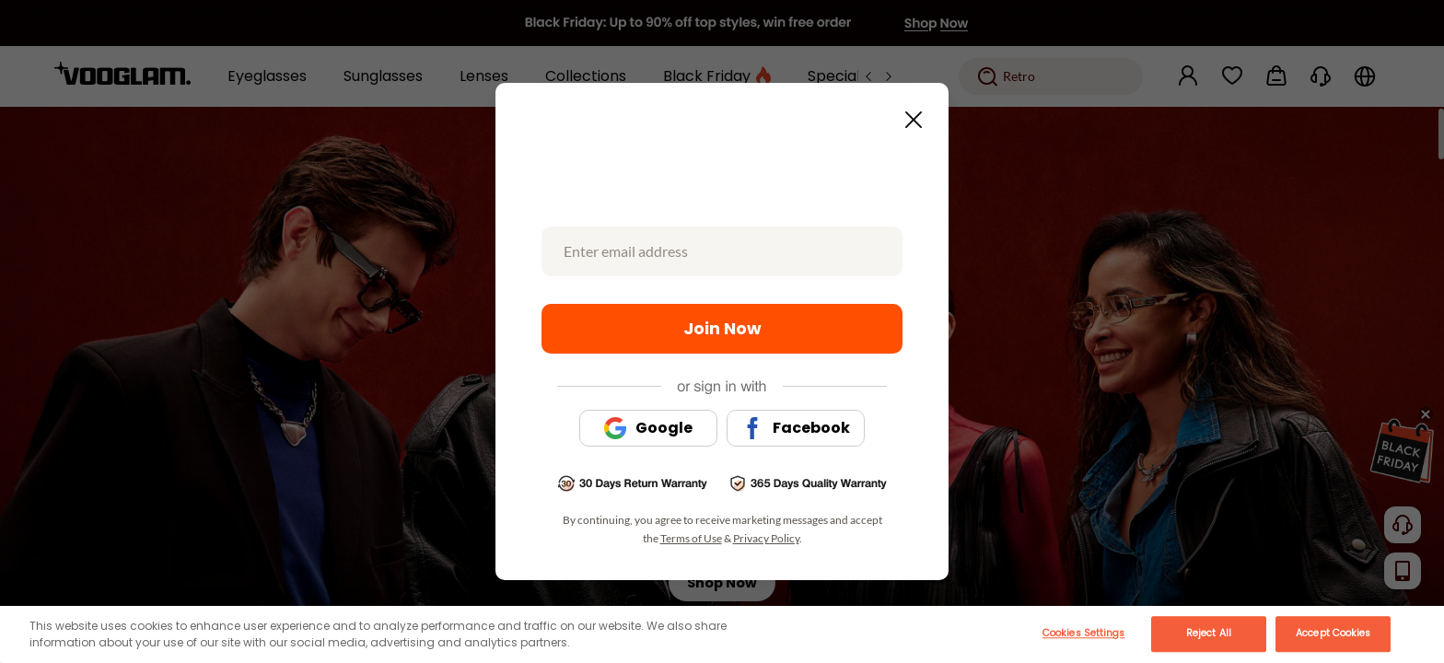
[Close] (1419, 625)
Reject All (1208, 633)
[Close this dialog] (908, 114)
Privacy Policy (766, 538)
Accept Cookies (1333, 633)
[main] (722, 634)
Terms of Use (691, 538)
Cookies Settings (1083, 633)
